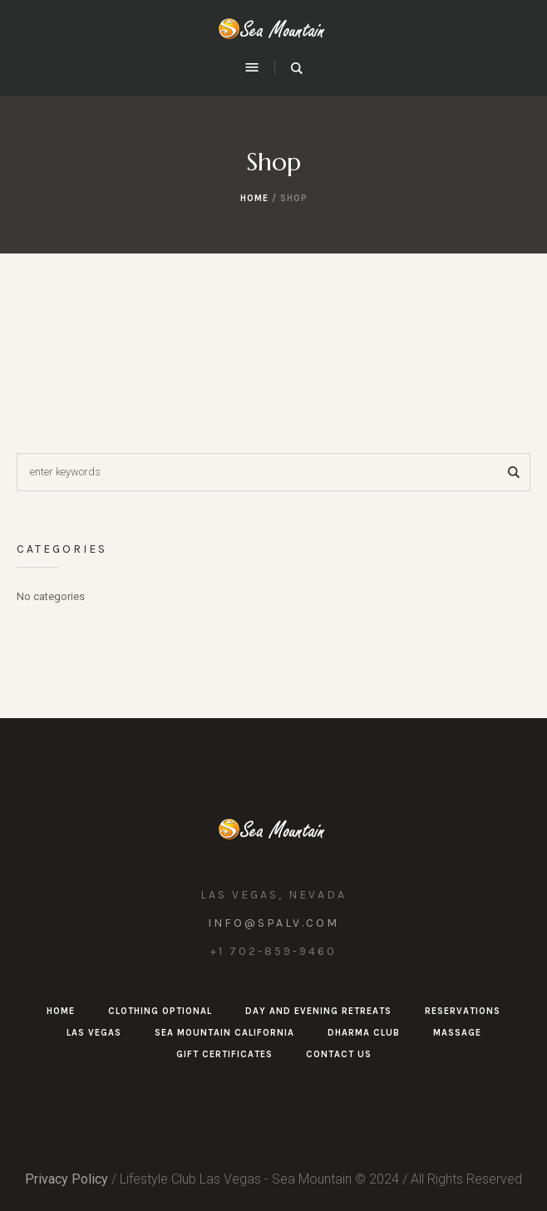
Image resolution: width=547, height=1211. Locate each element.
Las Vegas (94, 1032)
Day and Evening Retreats (318, 1011)
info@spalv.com (273, 923)
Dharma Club (364, 1032)
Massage (457, 1032)
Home (254, 198)
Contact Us (339, 1054)
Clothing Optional (160, 1011)
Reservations (462, 1011)
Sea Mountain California (224, 1032)
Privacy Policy (66, 1179)
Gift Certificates (224, 1054)
